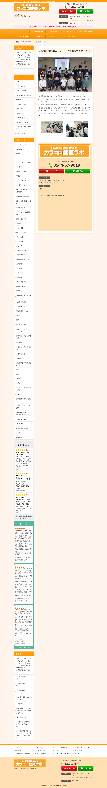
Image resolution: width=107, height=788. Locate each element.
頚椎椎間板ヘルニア (22, 311)
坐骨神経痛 (20, 264)
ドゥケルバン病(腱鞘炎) (23, 213)
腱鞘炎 (18, 369)
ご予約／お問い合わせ (85, 31)
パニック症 (20, 273)
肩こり (18, 315)
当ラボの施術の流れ (37, 36)
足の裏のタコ (20, 185)
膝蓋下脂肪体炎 (21, 219)
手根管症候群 (20, 354)
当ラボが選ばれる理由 (22, 36)
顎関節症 (19, 342)
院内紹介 (53, 36)
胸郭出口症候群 (21, 171)
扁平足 (18, 394)
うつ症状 (19, 268)
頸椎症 (18, 153)
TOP (21, 31)
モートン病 (20, 158)
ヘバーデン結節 (21, 232)
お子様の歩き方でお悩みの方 (23, 364)
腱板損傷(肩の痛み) (22, 196)
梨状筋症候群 (20, 207)
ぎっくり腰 (20, 237)
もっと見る (20, 70)
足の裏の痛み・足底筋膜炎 (23, 407)
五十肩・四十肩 (21, 250)
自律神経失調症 (21, 302)
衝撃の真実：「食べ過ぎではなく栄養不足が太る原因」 (23, 711)
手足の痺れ (20, 228)
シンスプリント (21, 180)
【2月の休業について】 (22, 691)
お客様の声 (53, 31)
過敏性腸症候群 (21, 419)
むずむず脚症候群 (22, 428)
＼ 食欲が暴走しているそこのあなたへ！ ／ (23, 698)
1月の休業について (22, 717)
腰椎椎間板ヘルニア (22, 259)
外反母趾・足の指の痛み (23, 348)
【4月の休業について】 (22, 678)
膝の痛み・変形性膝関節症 (23, 337)
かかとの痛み (20, 246)
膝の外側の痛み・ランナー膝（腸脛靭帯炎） (23, 414)
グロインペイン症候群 (23, 162)
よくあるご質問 (69, 36)
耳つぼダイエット (22, 144)
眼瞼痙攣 (19, 437)
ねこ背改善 (20, 241)
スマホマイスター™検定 (23, 128)
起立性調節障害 (21, 324)
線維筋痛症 (20, 149)
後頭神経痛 (20, 167)
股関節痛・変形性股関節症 (23, 296)
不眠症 (18, 176)
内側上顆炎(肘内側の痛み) (23, 202)
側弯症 (18, 223)
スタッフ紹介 (20, 86)
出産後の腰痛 (20, 286)
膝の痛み (19, 291)
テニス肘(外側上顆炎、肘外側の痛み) (23, 191)
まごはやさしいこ (22, 704)
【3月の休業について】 (22, 685)
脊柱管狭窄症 (20, 255)
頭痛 (17, 320)
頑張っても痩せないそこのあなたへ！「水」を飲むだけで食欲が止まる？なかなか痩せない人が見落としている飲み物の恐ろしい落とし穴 (23, 59)
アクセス (69, 31)
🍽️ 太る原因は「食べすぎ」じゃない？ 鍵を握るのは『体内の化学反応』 (23, 734)
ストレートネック (22, 306)
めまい (18, 378)
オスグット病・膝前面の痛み (23, 389)
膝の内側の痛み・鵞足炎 (23, 400)
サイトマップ (20, 133)
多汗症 (18, 432)
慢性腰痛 (19, 277)
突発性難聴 (20, 423)
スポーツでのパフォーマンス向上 (23, 330)
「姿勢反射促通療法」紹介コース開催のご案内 (23, 724)
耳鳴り (18, 374)
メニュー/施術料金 (37, 31)
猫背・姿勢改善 (21, 282)
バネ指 (18, 358)
